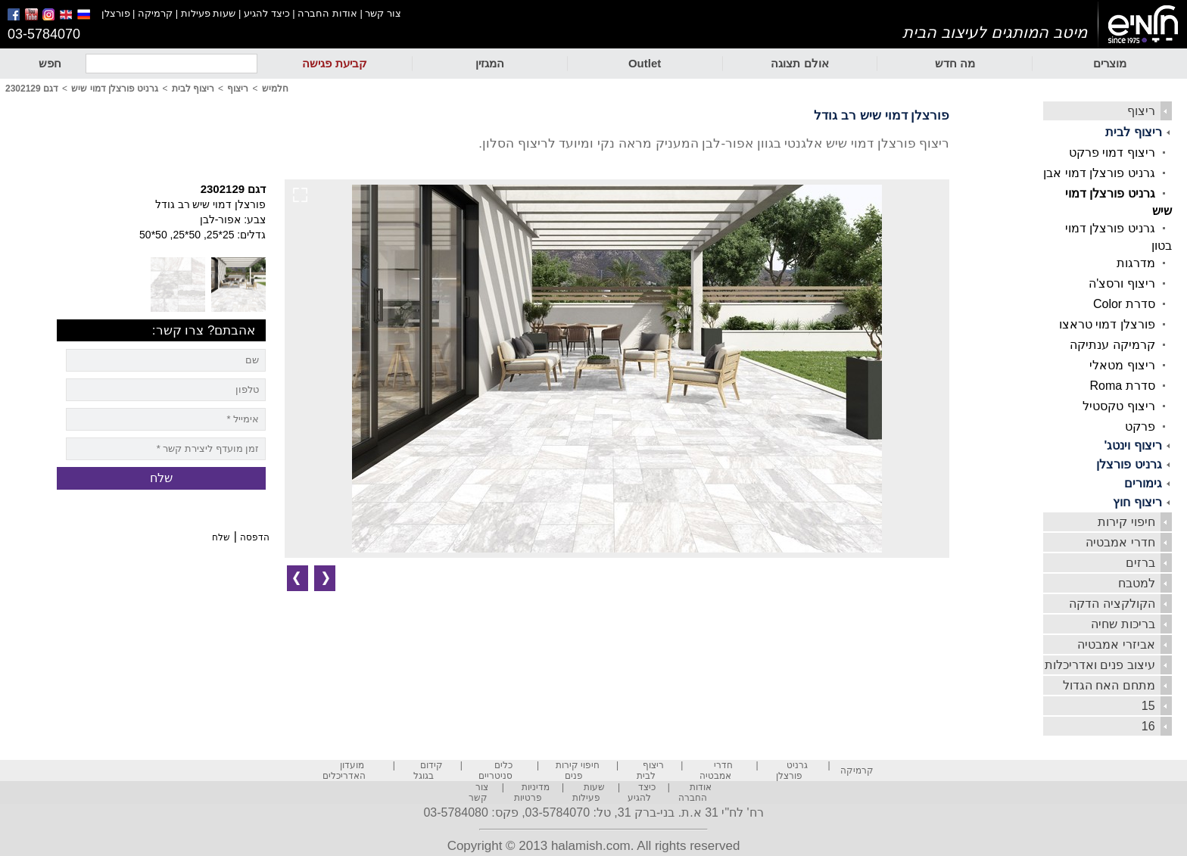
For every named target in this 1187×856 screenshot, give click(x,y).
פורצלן (115, 13)
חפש (50, 63)
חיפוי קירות (1126, 521)
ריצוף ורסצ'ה (1122, 283)
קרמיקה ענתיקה (1112, 344)
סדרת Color (1124, 303)
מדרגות (1136, 263)
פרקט (1140, 426)
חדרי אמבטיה (1120, 542)
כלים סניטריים (495, 770)
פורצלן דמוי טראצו (1107, 324)
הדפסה (254, 537)
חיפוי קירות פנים (578, 770)
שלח (221, 537)
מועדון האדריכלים (344, 770)
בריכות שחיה (1122, 624)
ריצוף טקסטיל (1118, 406)
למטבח (1136, 583)
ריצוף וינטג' (1132, 445)
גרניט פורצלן (1128, 464)
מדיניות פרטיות (532, 792)
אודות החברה (327, 13)
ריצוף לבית (1133, 132)
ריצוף (1141, 110)
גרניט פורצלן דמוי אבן (1098, 173)
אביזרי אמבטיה (1115, 644)
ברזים (1140, 562)
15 (1148, 705)
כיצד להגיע (267, 13)
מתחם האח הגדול (1109, 685)
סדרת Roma (1121, 385)
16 (1148, 726)
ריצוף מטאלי (1121, 365)
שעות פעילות (208, 13)
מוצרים (1109, 63)
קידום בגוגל (428, 770)
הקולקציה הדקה (1111, 603)
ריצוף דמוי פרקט (1112, 152)
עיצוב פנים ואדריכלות (1100, 664)
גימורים (1143, 483)
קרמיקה (155, 13)
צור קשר (383, 13)
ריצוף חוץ (1137, 502)
